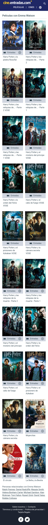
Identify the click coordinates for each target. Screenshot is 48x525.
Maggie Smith (37, 489)
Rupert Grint (27, 495)
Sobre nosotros (18, 507)
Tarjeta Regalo (24, 512)
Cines (31, 7)
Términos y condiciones (13, 509)
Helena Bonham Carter (12, 492)
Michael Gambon (31, 492)
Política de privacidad (34, 509)
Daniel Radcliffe (23, 489)
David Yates (39, 495)
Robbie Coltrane (9, 498)
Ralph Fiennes (8, 489)
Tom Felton (16, 495)
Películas (18, 7)
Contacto (32, 507)
